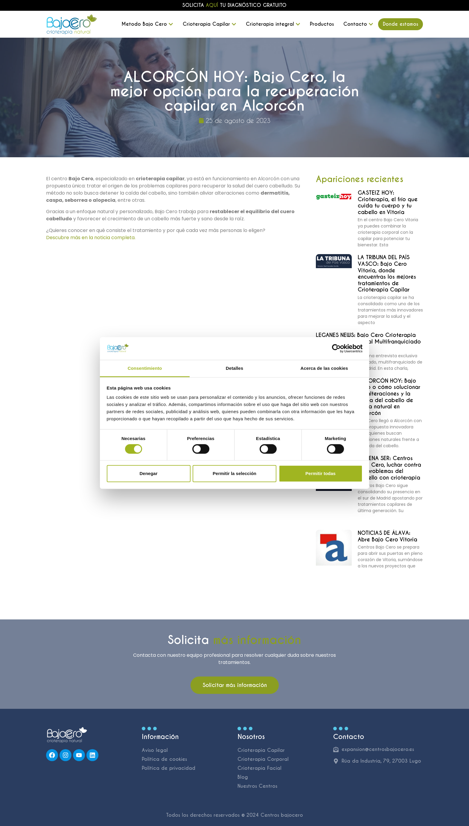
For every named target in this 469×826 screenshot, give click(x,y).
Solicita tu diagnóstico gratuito (234, 5)
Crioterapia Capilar (261, 750)
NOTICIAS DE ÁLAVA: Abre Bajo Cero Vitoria (387, 536)
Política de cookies (164, 759)
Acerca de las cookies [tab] (324, 368)
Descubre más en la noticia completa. (90, 237)
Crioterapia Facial (259, 768)
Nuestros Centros (257, 786)
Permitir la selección (234, 473)
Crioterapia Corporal (263, 759)
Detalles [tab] (234, 368)
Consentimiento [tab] (145, 368)
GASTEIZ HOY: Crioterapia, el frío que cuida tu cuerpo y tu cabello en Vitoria (388, 202)
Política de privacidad (168, 768)
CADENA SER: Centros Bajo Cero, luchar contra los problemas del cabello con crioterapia (389, 468)
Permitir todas (320, 473)
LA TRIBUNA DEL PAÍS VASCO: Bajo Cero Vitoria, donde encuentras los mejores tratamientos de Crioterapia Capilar (387, 273)
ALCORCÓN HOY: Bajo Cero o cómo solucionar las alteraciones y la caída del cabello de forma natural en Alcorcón (389, 396)
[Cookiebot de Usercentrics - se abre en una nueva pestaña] (336, 348)
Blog (242, 777)
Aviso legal (155, 750)
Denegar (148, 473)
